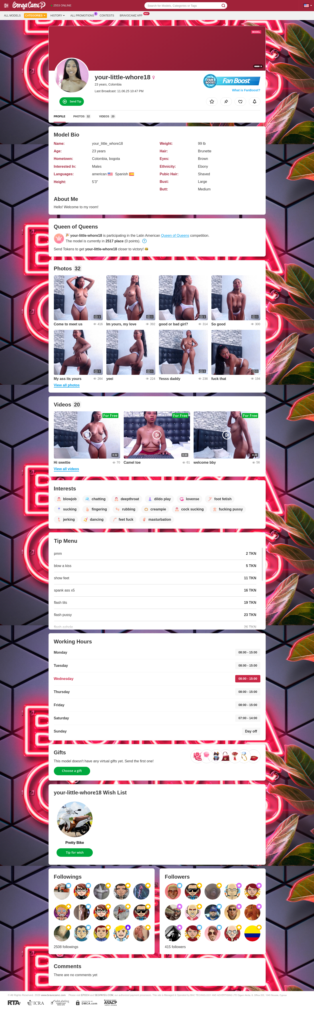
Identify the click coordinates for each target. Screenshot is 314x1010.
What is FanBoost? (246, 90)
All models (12, 15)
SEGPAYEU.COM (104, 995)
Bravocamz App (132, 15)
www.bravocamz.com (53, 995)
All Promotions (83, 15)
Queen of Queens (175, 235)
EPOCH (85, 995)
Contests (107, 15)
